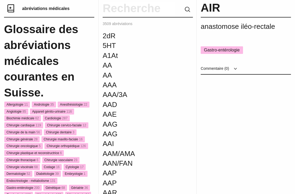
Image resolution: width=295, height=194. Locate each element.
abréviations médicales (46, 8)
